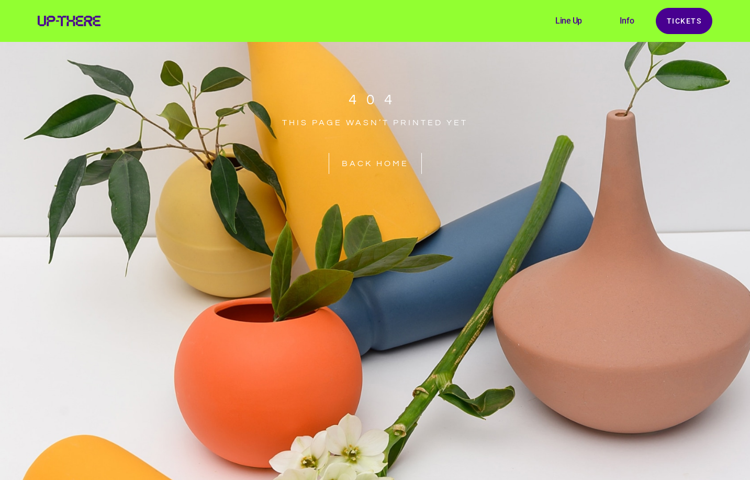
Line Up (568, 21)
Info (627, 21)
